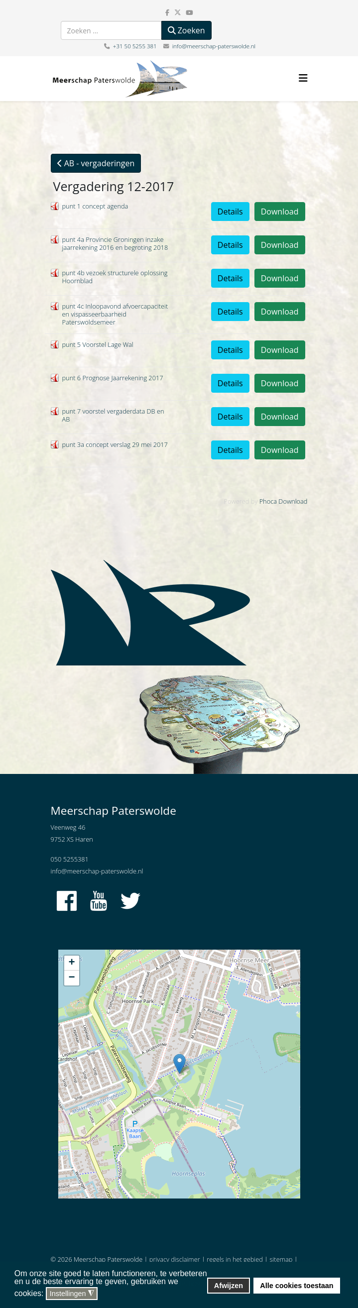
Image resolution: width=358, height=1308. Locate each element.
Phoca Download (283, 501)
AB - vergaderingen (96, 163)
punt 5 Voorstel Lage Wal (97, 344)
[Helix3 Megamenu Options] (303, 78)
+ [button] (71, 963)
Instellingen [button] (72, 1294)
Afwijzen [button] (228, 1286)
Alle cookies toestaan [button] (296, 1286)
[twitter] (177, 12)
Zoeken (186, 30)
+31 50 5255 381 (135, 46)
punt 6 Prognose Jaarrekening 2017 (112, 377)
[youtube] (189, 12)
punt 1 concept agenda (95, 206)
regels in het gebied (235, 1259)
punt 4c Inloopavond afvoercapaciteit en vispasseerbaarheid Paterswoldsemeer (115, 314)
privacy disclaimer (174, 1259)
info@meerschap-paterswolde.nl (213, 46)
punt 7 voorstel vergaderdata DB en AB (113, 415)
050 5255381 (70, 859)
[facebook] (167, 12)
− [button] (71, 978)
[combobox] (111, 30)
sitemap (281, 1259)
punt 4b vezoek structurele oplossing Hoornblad (115, 276)
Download (280, 211)
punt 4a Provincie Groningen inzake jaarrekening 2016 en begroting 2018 (115, 243)
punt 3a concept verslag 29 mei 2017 (115, 444)
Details (230, 211)
